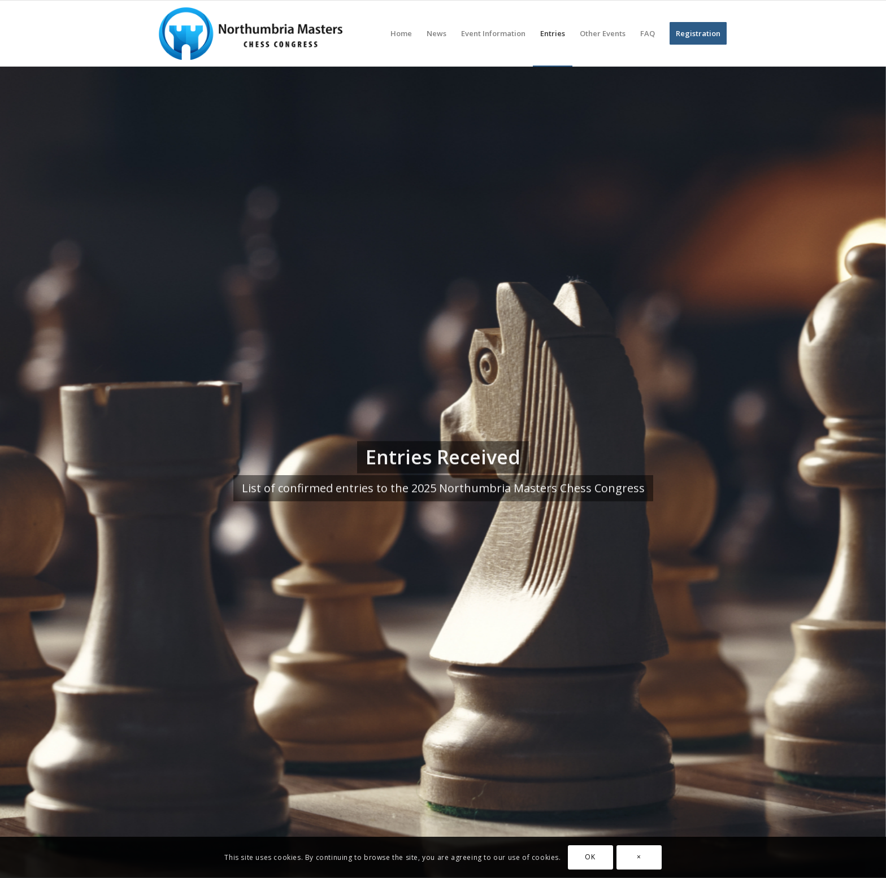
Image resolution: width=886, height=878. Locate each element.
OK (590, 857)
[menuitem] (401, 33)
